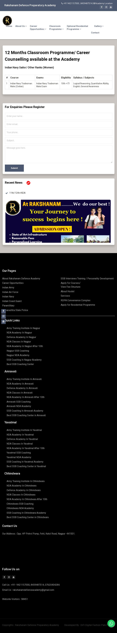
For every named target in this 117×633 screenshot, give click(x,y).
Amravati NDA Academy (19, 406)
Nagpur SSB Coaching (18, 350)
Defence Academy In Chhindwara (23, 490)
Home (9, 26)
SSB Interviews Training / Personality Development (87, 278)
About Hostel (67, 291)
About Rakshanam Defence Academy (21, 278)
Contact (95, 32)
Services (65, 295)
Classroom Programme (56, 27)
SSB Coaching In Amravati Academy (25, 410)
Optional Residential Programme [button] (77, 27)
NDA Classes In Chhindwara (21, 494)
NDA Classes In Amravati (20, 392)
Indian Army (8, 287)
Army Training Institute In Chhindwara (25, 481)
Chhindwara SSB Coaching (20, 503)
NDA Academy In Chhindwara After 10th (27, 499)
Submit (14, 168)
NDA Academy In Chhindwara (21, 485)
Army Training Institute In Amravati (24, 379)
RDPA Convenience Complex (75, 300)
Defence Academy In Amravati (22, 388)
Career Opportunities (38, 27)
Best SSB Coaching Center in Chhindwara (28, 517)
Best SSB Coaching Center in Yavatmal (26, 466)
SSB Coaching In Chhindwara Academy (26, 512)
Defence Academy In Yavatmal (22, 439)
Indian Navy (8, 296)
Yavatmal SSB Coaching (19, 452)
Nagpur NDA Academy (18, 355)
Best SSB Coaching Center (20, 364)
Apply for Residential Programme (78, 304)
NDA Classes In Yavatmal (20, 443)
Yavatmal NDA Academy (19, 457)
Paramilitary (8, 305)
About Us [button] (21, 26)
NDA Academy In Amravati (20, 383)
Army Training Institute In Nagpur (23, 328)
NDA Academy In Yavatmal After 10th (26, 448)
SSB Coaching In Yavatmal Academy (25, 461)
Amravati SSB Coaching (19, 401)
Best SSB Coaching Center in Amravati (26, 415)
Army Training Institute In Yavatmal (24, 430)
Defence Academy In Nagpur (21, 337)
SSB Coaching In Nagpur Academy (24, 359)
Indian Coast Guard (11, 301)
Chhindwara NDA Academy (20, 508)
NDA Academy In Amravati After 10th (25, 397)
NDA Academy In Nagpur (19, 332)
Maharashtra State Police (15, 310)
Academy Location (104, 3)
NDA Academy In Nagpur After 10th (25, 346)
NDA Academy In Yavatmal (20, 434)
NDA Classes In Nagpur (19, 341)
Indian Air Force (10, 292)
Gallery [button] (99, 26)
